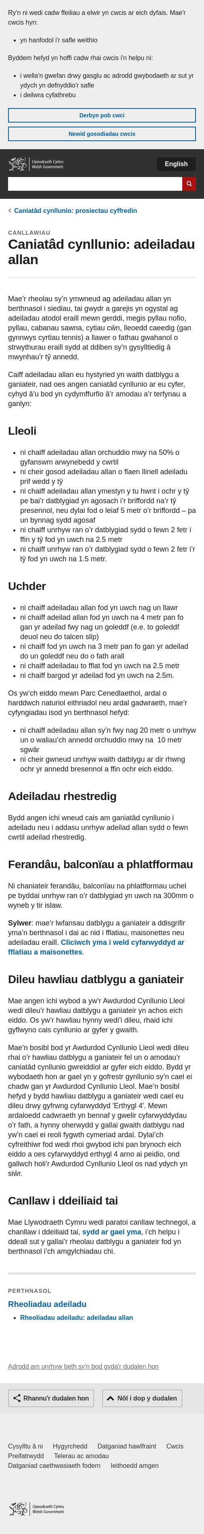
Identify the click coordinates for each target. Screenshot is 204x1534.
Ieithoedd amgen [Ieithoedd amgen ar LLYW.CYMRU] (135, 1465)
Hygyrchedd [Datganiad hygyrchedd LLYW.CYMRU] (70, 1446)
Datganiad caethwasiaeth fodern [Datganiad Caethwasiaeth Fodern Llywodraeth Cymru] (54, 1465)
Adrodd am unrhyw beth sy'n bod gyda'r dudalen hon (83, 1366)
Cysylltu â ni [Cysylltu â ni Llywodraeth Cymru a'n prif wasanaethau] (25, 1446)
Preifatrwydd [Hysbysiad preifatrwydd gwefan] (26, 1456)
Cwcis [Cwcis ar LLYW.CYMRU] (175, 1446)
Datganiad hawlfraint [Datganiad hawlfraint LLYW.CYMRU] (127, 1446)
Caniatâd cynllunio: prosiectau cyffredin (75, 210)
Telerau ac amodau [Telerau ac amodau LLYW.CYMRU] (81, 1456)
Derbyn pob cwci (102, 115)
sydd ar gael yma (111, 1232)
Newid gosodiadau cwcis (102, 134)
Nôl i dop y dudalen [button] (147, 1398)
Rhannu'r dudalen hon (56, 1398)
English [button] (176, 163)
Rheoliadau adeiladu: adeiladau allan (76, 1317)
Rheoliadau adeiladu (47, 1304)
